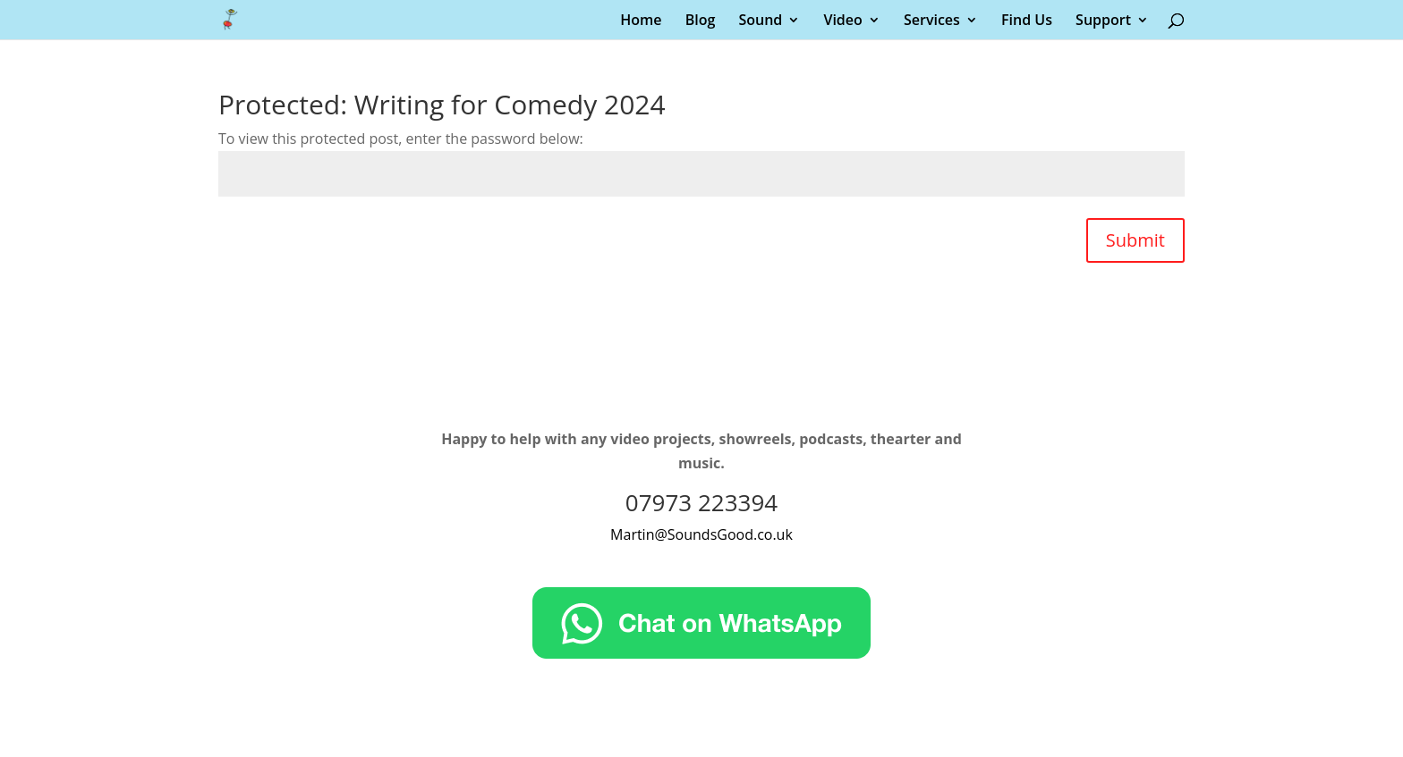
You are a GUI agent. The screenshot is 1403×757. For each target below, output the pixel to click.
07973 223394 (701, 502)
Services (932, 21)
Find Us (1026, 21)
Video (842, 21)
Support (1103, 21)
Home (640, 21)
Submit (1135, 240)
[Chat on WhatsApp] (701, 653)
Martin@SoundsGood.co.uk (701, 534)
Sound (760, 21)
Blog (700, 21)
